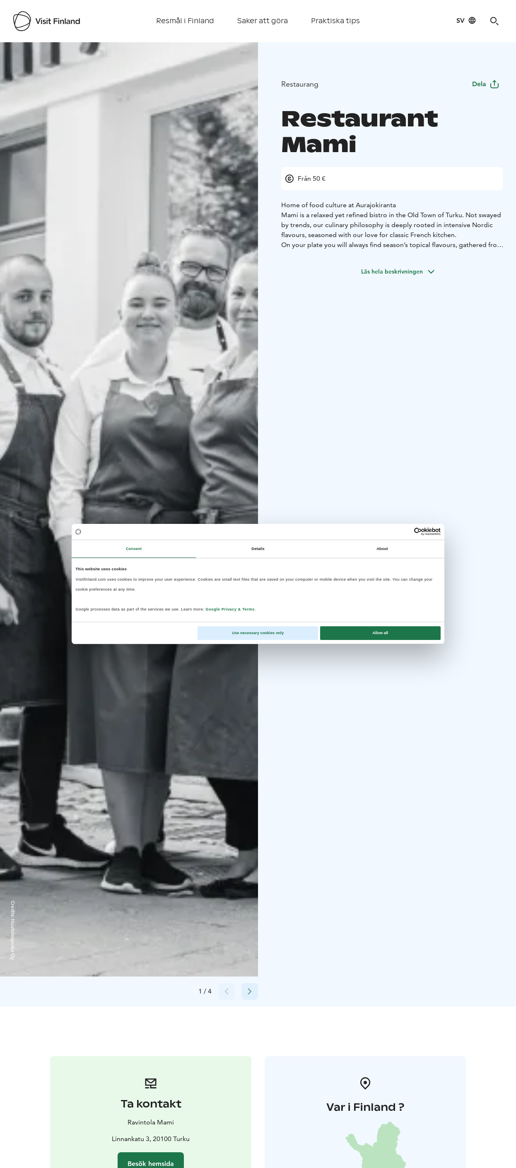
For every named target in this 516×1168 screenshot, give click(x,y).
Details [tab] (257, 549)
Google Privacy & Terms (230, 609)
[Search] (494, 21)
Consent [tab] (134, 549)
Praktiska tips (335, 21)
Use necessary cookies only (258, 633)
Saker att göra (262, 21)
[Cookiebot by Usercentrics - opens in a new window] (404, 532)
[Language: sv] (466, 20)
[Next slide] (249, 991)
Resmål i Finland (185, 21)
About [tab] (382, 549)
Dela (485, 84)
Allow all (380, 633)
